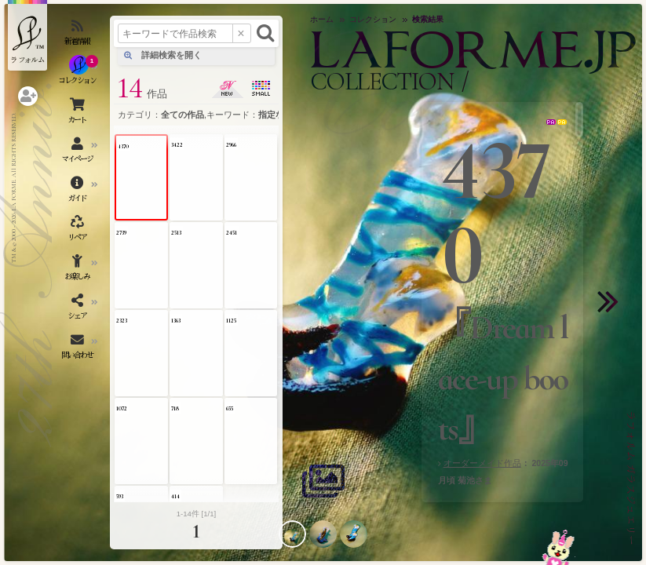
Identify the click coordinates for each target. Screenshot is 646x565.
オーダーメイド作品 (482, 463)
